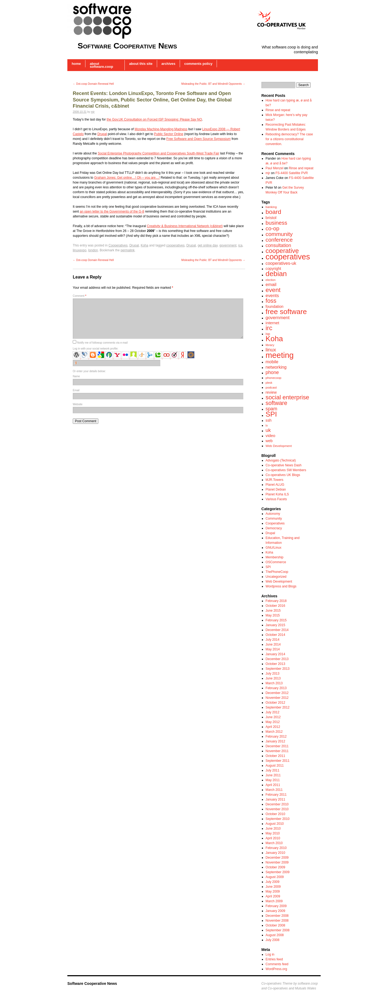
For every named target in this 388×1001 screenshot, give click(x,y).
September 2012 (278, 707)
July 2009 (272, 882)
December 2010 (277, 804)
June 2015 (273, 610)
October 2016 (275, 606)
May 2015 (273, 615)
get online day (208, 245)
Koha (144, 245)
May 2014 (273, 649)
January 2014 (275, 654)
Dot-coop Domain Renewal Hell (93, 83)
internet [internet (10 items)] (272, 322)
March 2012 (274, 732)
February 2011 (276, 794)
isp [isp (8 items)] (268, 334)
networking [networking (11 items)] (276, 367)
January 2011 (275, 799)
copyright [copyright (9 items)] (273, 268)
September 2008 (278, 930)
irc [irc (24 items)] (269, 328)
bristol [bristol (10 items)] (271, 217)
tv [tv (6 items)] (267, 425)
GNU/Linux (274, 547)
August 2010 (275, 824)
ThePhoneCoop (277, 572)
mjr (93, 111)
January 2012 (275, 741)
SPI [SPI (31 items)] (271, 414)
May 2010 (273, 833)
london (93, 250)
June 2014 (273, 644)
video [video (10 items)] (270, 435)
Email (76, 390)
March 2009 (274, 901)
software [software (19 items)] (276, 403)
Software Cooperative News (127, 45)
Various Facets (276, 499)
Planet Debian (276, 489)
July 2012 (272, 712)
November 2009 (277, 862)
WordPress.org (276, 969)
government (227, 245)
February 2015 (276, 620)
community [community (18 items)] (279, 234)
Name (76, 376)
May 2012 (273, 722)
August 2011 (275, 765)
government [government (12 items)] (278, 317)
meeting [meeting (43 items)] (280, 355)
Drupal (102, 134)
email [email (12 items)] (271, 284)
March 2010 (274, 843)
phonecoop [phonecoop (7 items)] (274, 378)
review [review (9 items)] (271, 392)
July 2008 (272, 940)
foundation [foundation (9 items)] (274, 306)
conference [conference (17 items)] (279, 240)
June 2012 (273, 717)
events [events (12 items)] (272, 295)
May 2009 (273, 891)
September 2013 (278, 669)
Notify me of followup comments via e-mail (102, 342)
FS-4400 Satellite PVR (291, 173)
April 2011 (273, 785)
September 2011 (278, 761)
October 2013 (275, 664)
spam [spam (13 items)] (271, 408)
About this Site (141, 63)
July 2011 (272, 770)
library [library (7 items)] (270, 345)
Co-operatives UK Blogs (283, 475)
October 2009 (275, 867)
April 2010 (273, 838)
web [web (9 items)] (269, 441)
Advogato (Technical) (281, 460)
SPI (268, 567)
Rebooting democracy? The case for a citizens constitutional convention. (289, 139)
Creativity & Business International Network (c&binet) (185, 226)
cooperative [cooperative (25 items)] (282, 250)
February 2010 (276, 848)
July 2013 (272, 673)
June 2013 (273, 678)
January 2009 (275, 911)
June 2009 (273, 887)
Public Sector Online (168, 134)
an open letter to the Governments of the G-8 (112, 211)
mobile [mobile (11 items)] (272, 361)
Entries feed (274, 959)
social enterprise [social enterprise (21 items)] (287, 397)
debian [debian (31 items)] (276, 274)
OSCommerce (276, 562)
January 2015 (275, 625)
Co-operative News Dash (284, 465)
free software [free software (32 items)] (286, 312)
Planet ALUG (275, 485)
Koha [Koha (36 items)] (274, 338)
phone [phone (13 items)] (272, 372)
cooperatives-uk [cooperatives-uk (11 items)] (281, 263)
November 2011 (277, 751)
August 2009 (275, 877)
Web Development (279, 581)
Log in (270, 954)
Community (274, 518)
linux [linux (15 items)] (271, 350)
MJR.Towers (274, 480)
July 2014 (272, 640)
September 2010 (278, 819)
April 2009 (273, 896)
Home (76, 63)
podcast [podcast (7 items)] (271, 387)
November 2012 (277, 698)
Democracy (274, 528)
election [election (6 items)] (271, 279)
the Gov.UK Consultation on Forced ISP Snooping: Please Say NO (154, 119)
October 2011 (275, 756)
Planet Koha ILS (277, 494)
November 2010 (277, 809)
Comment (79, 295)
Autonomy (273, 514)
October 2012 (275, 702)
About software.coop (101, 65)
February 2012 (276, 736)
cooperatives (175, 245)
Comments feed (277, 964)
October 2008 (275, 925)
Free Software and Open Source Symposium (198, 139)
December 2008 (277, 916)
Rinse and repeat (278, 110)
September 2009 (278, 872)
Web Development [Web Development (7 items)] (279, 446)
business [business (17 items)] (276, 223)
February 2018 (276, 601)
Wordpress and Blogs (281, 586)
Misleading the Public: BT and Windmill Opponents (213, 83)
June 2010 (273, 828)
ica (240, 245)
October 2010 (275, 814)
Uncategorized (276, 577)
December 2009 (277, 857)
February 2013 (276, 688)
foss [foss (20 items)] (271, 300)
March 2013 (274, 683)
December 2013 (277, 659)
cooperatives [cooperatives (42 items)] (288, 256)
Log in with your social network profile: (95, 348)
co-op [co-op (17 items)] (272, 228)
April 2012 (273, 727)
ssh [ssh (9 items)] (269, 420)
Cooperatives (118, 245)
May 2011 (273, 780)
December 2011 (277, 746)
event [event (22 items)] (273, 289)
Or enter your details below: (89, 371)
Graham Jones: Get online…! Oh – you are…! (127, 177)
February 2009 (276, 906)
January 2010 (275, 853)
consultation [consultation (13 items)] (278, 245)
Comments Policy (198, 63)
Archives (168, 63)
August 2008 (275, 935)
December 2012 (277, 693)
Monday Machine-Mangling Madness (160, 129)
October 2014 (275, 635)
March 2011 (274, 790)
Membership (274, 557)
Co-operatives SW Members (286, 470)
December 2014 (277, 630)
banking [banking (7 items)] (271, 207)
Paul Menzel (274, 168)
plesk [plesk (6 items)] (269, 382)
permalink (127, 250)
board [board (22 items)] (273, 211)
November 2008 (277, 920)
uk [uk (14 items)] (268, 430)
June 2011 (273, 775)
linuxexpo (79, 250)
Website (77, 404)
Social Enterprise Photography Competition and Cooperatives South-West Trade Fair (158, 153)
